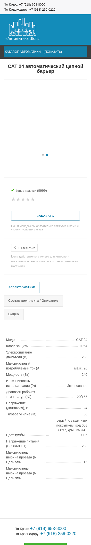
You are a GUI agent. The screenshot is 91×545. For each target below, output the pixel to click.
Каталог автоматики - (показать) (33, 51)
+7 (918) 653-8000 (32, 4)
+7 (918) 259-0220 (42, 9)
